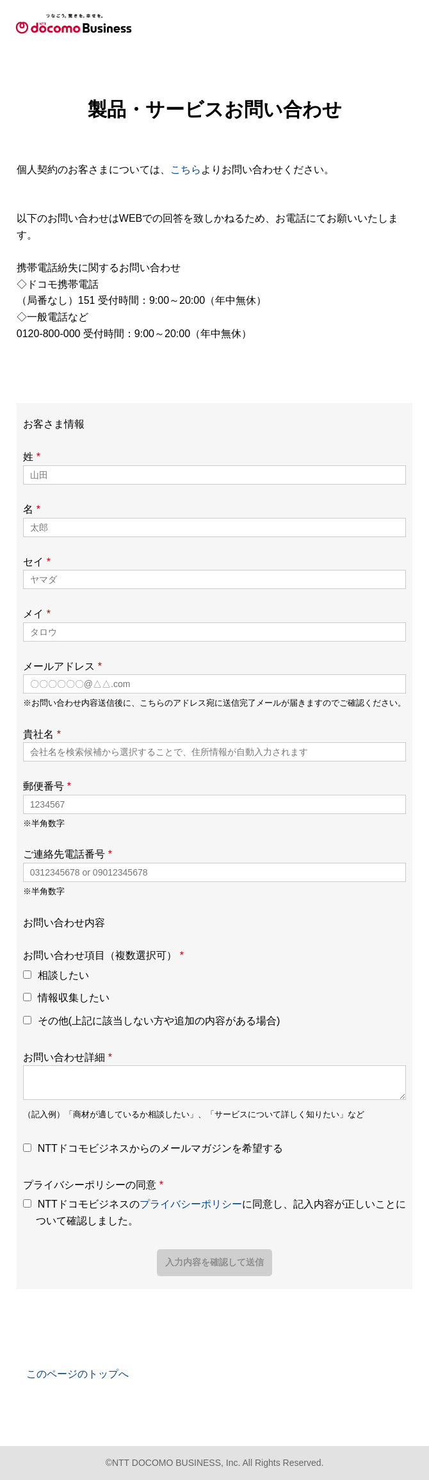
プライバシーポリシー (191, 1204)
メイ (37, 613)
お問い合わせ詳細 (67, 1057)
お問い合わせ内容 (64, 922)
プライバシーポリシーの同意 (93, 1184)
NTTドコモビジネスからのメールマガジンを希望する (160, 1148)
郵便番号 (47, 786)
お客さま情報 (54, 424)
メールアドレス (62, 666)
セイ (37, 561)
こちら (185, 169)
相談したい (63, 975)
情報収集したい (73, 997)
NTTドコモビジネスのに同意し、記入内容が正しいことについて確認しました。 (221, 1212)
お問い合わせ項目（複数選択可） (103, 955)
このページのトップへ (77, 1373)
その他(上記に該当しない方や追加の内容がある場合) (159, 1020)
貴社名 (42, 734)
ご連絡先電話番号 (67, 854)
